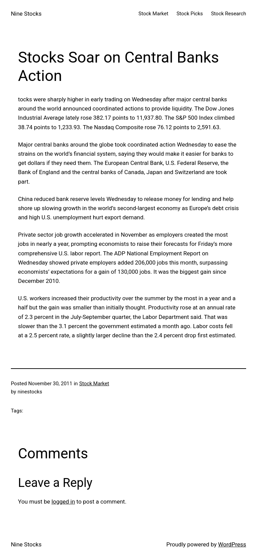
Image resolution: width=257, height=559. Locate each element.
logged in (63, 501)
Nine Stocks (26, 13)
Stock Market (94, 383)
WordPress (232, 544)
